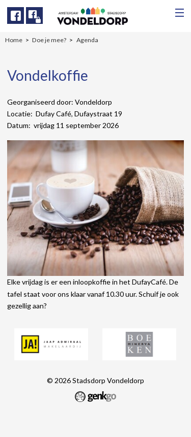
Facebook (15, 15)
